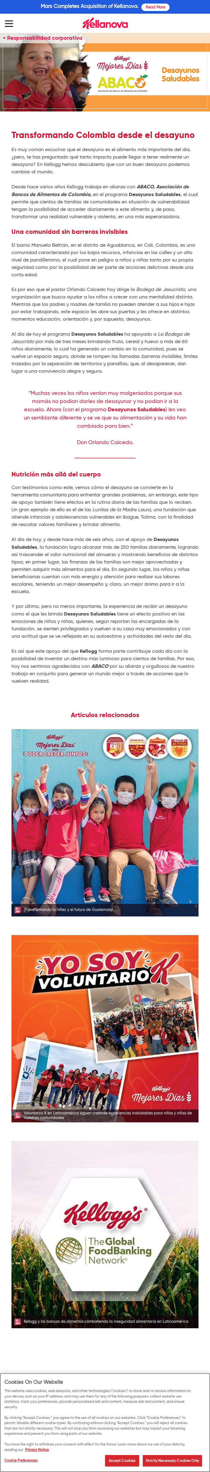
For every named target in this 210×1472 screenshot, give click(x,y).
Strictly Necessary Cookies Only (172, 1462)
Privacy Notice (37, 1451)
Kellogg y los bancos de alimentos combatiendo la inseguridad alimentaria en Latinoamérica (106, 1321)
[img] (105, 23)
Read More (155, 7)
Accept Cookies (122, 1462)
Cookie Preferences (20, 1462)
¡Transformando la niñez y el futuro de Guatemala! (68, 909)
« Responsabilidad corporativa (43, 37)
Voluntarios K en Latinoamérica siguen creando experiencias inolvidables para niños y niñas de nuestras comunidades (108, 1115)
